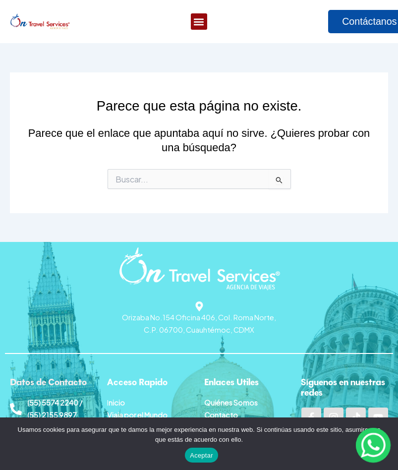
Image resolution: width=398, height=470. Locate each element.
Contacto (221, 415)
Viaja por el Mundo (137, 415)
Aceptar (201, 455)
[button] (199, 22)
